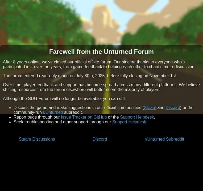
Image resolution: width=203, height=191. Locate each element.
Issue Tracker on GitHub (84, 117)
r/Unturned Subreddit (164, 139)
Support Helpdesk (137, 117)
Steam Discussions (37, 139)
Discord (173, 107)
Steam (150, 107)
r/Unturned (53, 112)
